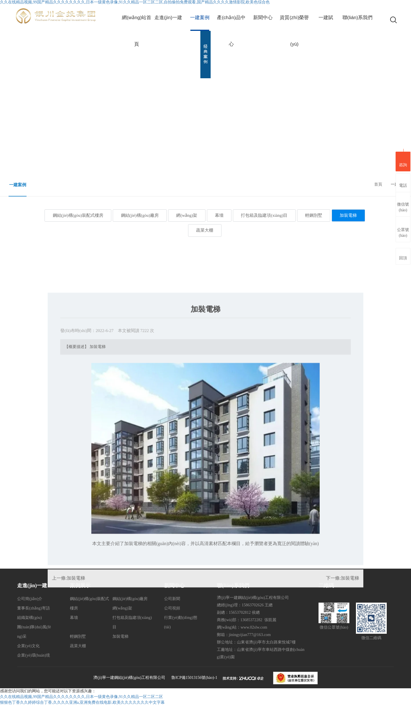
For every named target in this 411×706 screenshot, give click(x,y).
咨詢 (403, 160)
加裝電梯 (353, 215)
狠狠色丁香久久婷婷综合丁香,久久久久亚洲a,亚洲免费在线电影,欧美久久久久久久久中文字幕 (82, 703)
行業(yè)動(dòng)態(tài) (180, 623)
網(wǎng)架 (185, 215)
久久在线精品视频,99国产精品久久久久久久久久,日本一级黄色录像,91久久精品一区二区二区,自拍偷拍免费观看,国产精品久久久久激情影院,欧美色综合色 (135, 2)
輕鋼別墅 (316, 215)
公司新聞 (172, 599)
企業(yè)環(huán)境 (33, 656)
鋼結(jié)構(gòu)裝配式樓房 (73, 215)
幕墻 (219, 215)
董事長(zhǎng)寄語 (33, 609)
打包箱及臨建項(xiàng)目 (266, 215)
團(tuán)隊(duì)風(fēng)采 (34, 632)
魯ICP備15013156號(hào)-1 (194, 678)
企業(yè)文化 (28, 646)
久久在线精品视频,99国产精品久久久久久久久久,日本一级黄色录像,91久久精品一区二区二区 (81, 697)
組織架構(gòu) (29, 618)
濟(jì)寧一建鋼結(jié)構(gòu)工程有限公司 (129, 678)
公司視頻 (172, 609)
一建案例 (17, 184)
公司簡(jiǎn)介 (29, 599)
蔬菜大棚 (204, 230)
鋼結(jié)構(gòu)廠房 (136, 215)
